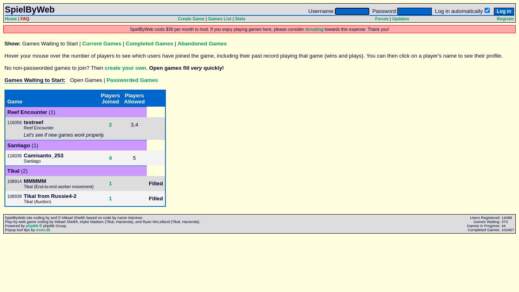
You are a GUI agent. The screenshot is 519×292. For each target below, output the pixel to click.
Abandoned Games (202, 44)
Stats (240, 18)
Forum (381, 18)
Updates (400, 18)
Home (11, 18)
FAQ (24, 18)
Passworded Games (132, 80)
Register (505, 18)
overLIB (43, 230)
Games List (219, 18)
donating (314, 29)
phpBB (32, 226)
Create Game (191, 18)
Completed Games (149, 44)
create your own (125, 68)
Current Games (101, 44)
